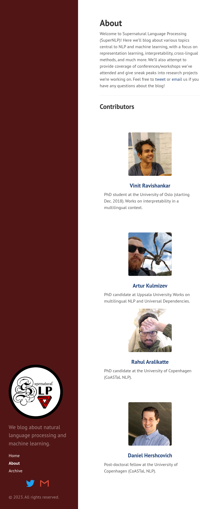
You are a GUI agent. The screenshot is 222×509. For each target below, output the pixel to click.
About (14, 463)
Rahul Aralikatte (150, 362)
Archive (15, 471)
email (177, 79)
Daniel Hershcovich (150, 455)
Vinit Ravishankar (150, 185)
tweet (160, 79)
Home (14, 455)
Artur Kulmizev (150, 285)
